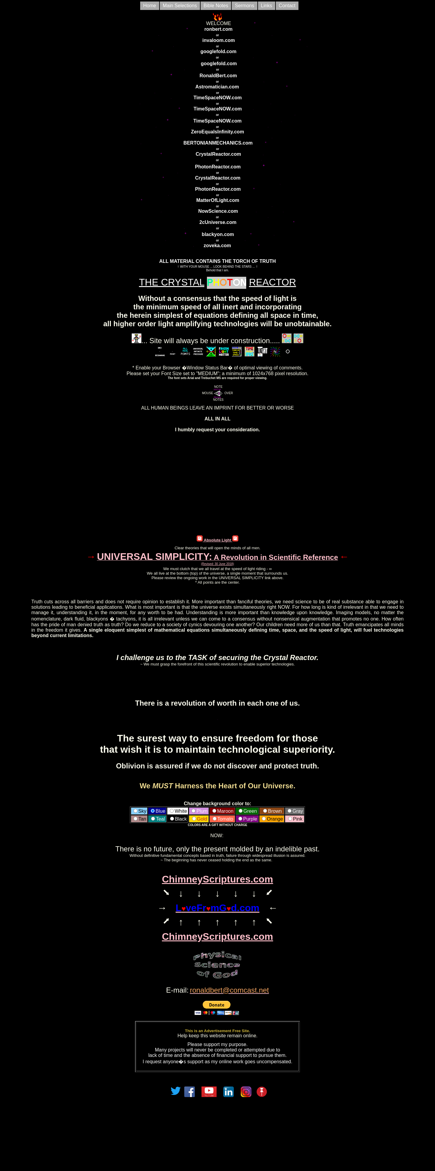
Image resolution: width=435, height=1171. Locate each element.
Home (149, 5)
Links (266, 5)
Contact (287, 5)
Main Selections (180, 5)
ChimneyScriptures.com (217, 879)
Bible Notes (216, 5)
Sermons (244, 5)
